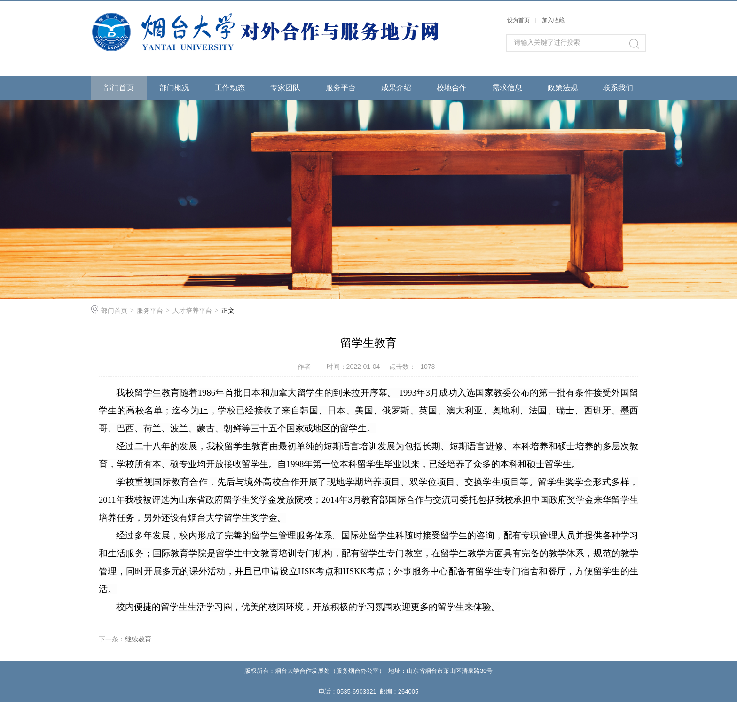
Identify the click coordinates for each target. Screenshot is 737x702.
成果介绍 (396, 88)
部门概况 (174, 88)
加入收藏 (553, 20)
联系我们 (618, 88)
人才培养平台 (192, 310)
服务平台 (341, 88)
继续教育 (138, 639)
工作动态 (230, 88)
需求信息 (507, 88)
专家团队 (285, 88)
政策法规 (563, 88)
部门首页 (119, 88)
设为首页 (518, 20)
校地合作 (452, 88)
